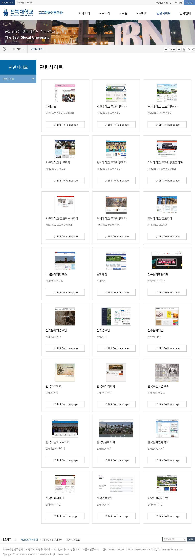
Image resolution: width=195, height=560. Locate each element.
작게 (166, 49)
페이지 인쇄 (188, 49)
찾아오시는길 (73, 539)
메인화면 (159, 2)
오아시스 (30, 2)
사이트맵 (178, 2)
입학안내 (185, 13)
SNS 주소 (193, 49)
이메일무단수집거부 (52, 539)
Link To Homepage (67, 124)
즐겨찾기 (183, 49)
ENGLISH (189, 2)
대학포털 (20, 2)
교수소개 (104, 13)
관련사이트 (164, 13)
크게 (179, 49)
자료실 (123, 13)
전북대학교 (7, 2)
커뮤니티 (142, 13)
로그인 (169, 2)
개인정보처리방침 (29, 539)
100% (172, 49)
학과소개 (84, 13)
